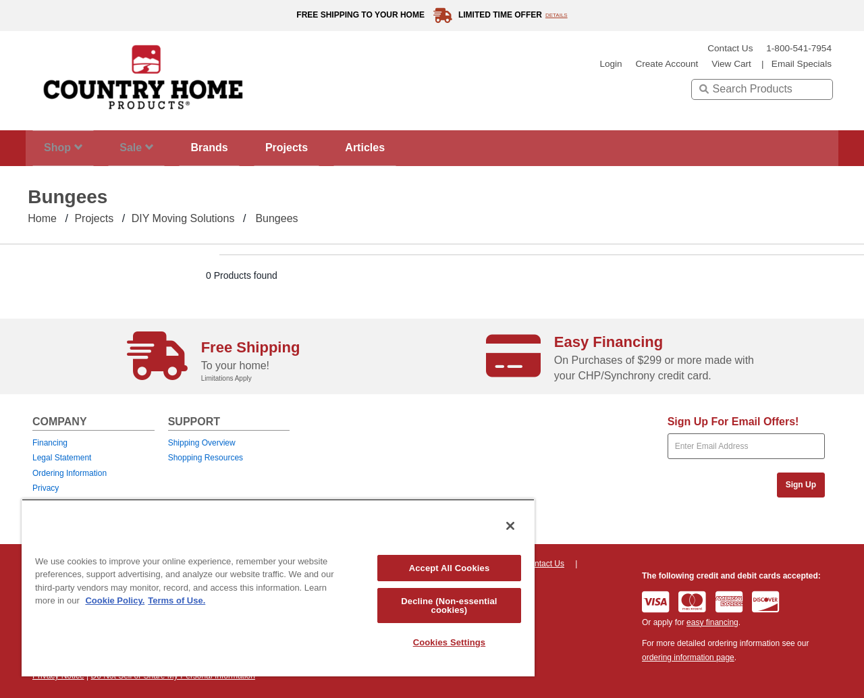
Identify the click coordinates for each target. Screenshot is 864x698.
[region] (278, 587)
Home (42, 218)
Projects (315, 147)
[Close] (510, 526)
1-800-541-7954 (799, 48)
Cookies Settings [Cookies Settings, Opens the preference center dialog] (449, 642)
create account (666, 64)
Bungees (276, 218)
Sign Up (801, 484)
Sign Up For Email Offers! (733, 421)
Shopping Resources (205, 457)
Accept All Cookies (449, 568)
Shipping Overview (202, 443)
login (610, 64)
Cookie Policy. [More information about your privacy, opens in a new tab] (114, 600)
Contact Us (730, 48)
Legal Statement (61, 457)
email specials (802, 64)
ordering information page (688, 657)
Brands (230, 147)
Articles (401, 147)
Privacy (45, 488)
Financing (50, 443)
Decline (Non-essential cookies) (449, 605)
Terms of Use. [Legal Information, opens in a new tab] (176, 600)
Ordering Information (69, 473)
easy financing (712, 622)
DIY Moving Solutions (183, 218)
